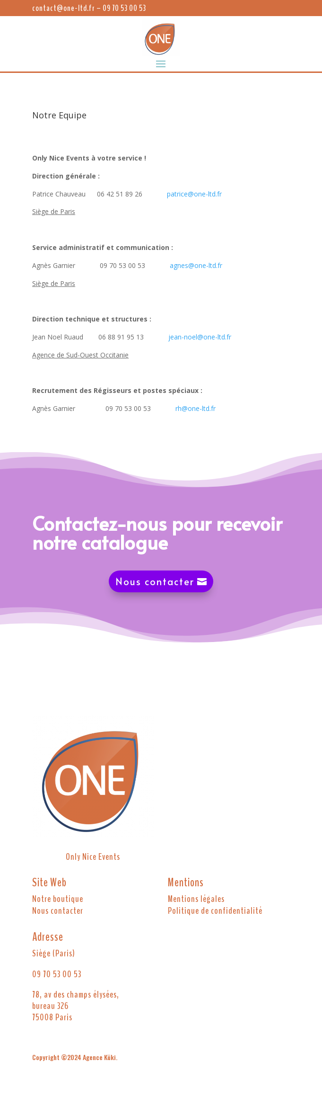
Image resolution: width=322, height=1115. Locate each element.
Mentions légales (196, 898)
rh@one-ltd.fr (195, 408)
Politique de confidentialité (215, 910)
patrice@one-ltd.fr (194, 193)
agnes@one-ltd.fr (196, 265)
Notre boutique (57, 898)
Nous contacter (154, 581)
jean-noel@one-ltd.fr (199, 336)
